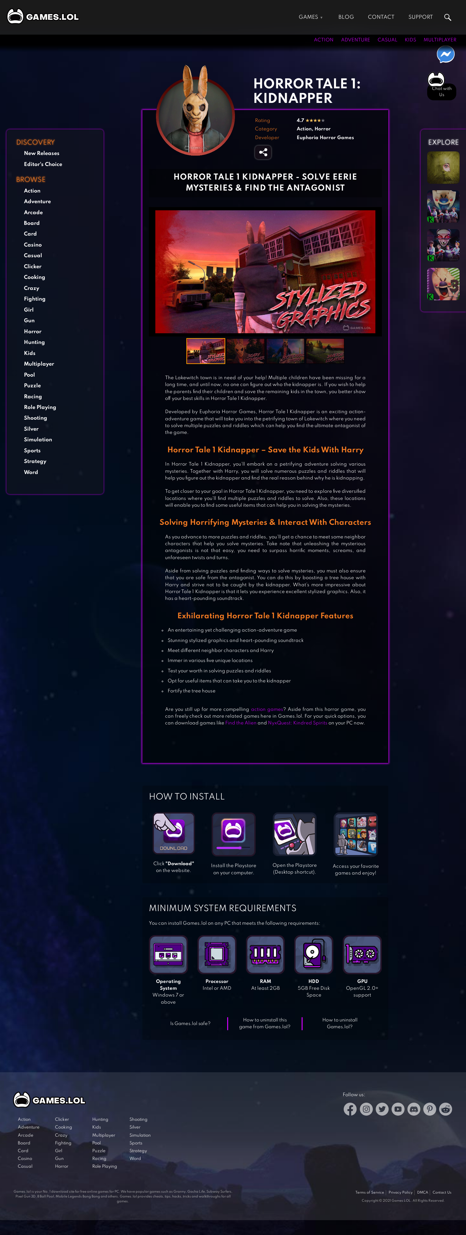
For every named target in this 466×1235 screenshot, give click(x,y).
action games (267, 709)
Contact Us (442, 1193)
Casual (387, 40)
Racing (33, 397)
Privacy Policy (401, 1193)
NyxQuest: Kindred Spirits (297, 723)
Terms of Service (369, 1193)
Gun (29, 321)
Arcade (33, 212)
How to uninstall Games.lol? (340, 1023)
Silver (31, 429)
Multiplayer (440, 40)
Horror (32, 332)
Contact (381, 17)
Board (32, 223)
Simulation (38, 440)
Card (30, 234)
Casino (33, 245)
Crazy (31, 288)
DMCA (422, 1193)
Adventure (355, 40)
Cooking (34, 277)
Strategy (35, 461)
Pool (29, 375)
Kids (410, 40)
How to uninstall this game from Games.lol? (265, 1023)
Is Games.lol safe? (190, 1023)
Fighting (35, 299)
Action (324, 40)
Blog (346, 17)
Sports (32, 451)
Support (420, 17)
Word (31, 472)
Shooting (35, 418)
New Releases (42, 153)
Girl (29, 310)
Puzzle (32, 386)
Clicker (32, 267)
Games (308, 17)
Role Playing (40, 407)
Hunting (34, 342)
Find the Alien (241, 723)
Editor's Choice (43, 164)
